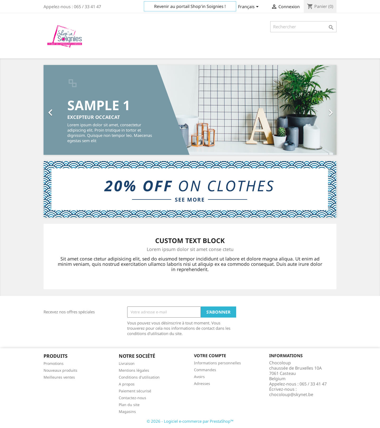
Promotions (54, 363)
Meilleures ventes (59, 377)
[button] (66, 110)
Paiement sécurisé (135, 390)
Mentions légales (134, 370)
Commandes (205, 369)
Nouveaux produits (60, 370)
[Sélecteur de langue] (249, 7)
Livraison (127, 363)
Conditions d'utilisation (139, 377)
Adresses (202, 383)
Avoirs (199, 376)
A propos (127, 384)
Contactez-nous (132, 397)
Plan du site (129, 404)
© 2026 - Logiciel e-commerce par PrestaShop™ (190, 421)
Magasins (127, 411)
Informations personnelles (217, 362)
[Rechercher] (303, 26)
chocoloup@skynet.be (291, 394)
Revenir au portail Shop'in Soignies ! (190, 6)
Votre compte (210, 356)
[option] (190, 110)
